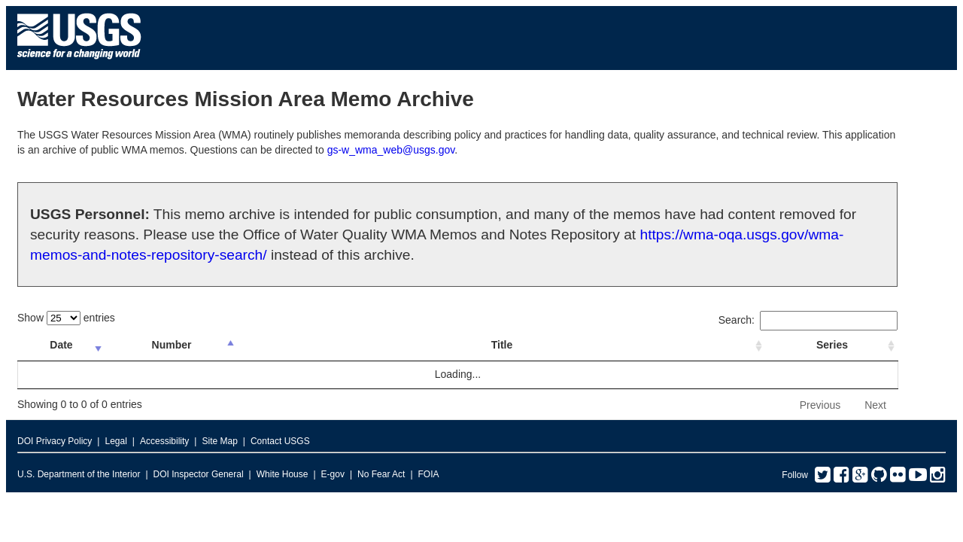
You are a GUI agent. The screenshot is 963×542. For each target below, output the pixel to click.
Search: (808, 320)
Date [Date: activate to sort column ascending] (61, 345)
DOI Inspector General (198, 474)
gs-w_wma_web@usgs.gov (391, 150)
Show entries (66, 318)
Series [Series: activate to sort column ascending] (832, 345)
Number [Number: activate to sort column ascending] (172, 345)
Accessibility (164, 441)
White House (282, 474)
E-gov (333, 474)
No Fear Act (381, 474)
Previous (820, 405)
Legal (115, 441)
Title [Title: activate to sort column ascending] (502, 345)
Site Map (219, 441)
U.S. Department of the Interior (78, 474)
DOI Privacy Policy (54, 441)
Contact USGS (280, 441)
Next (875, 405)
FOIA (428, 474)
